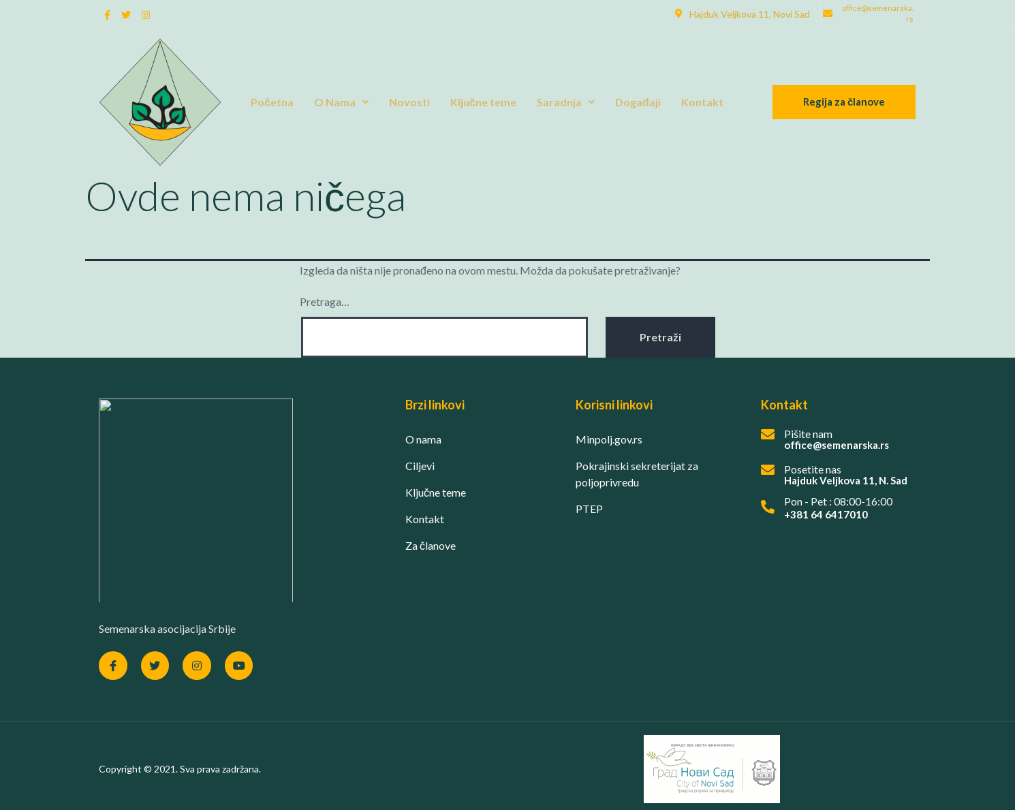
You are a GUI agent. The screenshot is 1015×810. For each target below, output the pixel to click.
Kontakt (702, 101)
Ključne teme (483, 101)
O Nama (341, 101)
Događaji (638, 101)
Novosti (409, 101)
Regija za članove (844, 101)
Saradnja (566, 101)
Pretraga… (324, 301)
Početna (272, 101)
